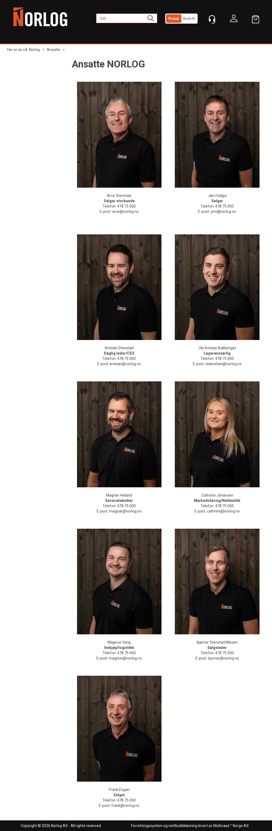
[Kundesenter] (212, 19)
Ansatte (53, 50)
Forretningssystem (147, 826)
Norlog (34, 50)
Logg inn (234, 19)
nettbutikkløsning (182, 826)
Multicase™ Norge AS (231, 826)
